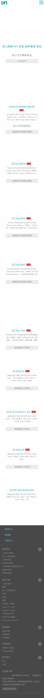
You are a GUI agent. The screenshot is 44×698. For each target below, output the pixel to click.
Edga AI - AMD (8, 610)
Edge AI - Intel (8, 607)
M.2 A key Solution (10, 620)
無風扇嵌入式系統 (22, 347)
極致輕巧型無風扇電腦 (22, 132)
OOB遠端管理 (8, 614)
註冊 (4, 665)
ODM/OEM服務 (8, 617)
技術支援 (6, 631)
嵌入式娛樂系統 (8, 590)
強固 (4, 600)
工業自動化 (7, 584)
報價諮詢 (6, 634)
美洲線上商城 (8, 648)
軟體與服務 (7, 573)
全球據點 (6, 638)
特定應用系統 (8, 563)
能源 (4, 597)
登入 (4, 661)
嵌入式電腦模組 (8, 556)
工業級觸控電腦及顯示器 (12, 566)
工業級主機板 (8, 553)
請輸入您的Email (9, 689)
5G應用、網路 (8, 604)
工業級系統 (7, 560)
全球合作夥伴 (8, 651)
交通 (4, 594)
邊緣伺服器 (7, 570)
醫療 (4, 587)
